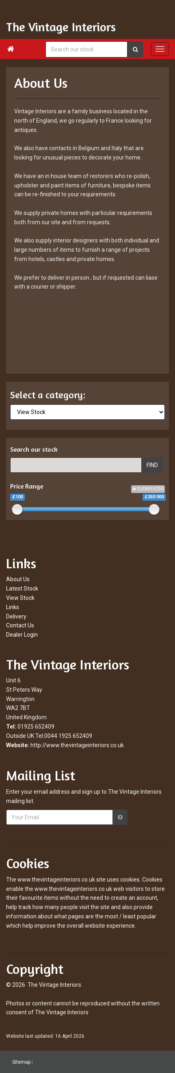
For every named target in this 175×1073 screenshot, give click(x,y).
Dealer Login (22, 634)
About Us (18, 579)
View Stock (20, 598)
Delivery (16, 616)
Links (12, 607)
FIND (152, 465)
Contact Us (20, 625)
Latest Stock (22, 588)
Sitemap (21, 1062)
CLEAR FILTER (148, 489)
